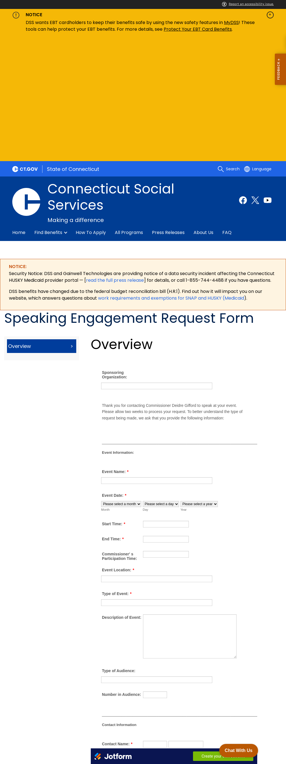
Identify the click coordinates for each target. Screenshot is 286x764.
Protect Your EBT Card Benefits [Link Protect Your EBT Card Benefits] (198, 29)
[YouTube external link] (268, 722)
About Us (203, 111)
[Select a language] (257, 47)
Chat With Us (238, 750)
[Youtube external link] (267, 78)
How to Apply (91, 111)
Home (18, 111)
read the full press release (115, 158)
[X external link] (257, 722)
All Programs (129, 111)
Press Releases (168, 111)
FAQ (227, 111)
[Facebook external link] (243, 78)
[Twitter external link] (255, 78)
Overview (19, 224)
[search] (229, 47)
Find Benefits (48, 111)
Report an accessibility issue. (248, 4)
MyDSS (231, 22)
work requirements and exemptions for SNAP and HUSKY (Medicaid (171, 176)
